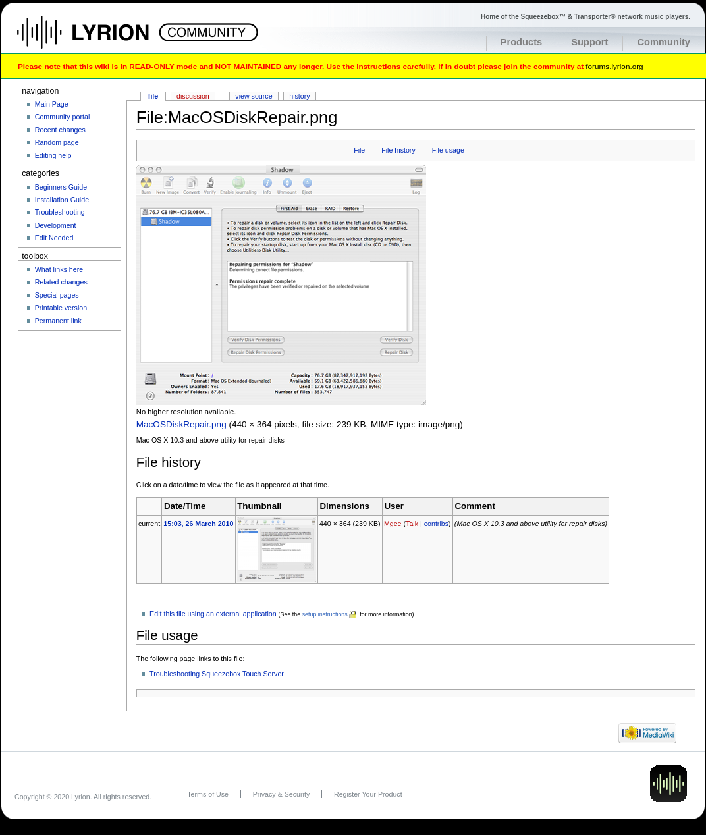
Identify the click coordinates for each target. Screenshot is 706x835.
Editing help (53, 155)
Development (55, 225)
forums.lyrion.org (614, 66)
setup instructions (325, 614)
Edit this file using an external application (213, 614)
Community (663, 42)
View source (253, 96)
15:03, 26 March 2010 (198, 523)
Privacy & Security (281, 794)
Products (522, 42)
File (359, 150)
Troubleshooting (60, 212)
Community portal (62, 117)
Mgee (393, 523)
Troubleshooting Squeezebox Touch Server (216, 674)
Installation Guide (62, 199)
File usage (448, 150)
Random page (57, 142)
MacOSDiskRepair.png (181, 424)
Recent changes (60, 130)
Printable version (61, 307)
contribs (436, 523)
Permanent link (58, 321)
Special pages (57, 295)
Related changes (61, 282)
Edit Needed (54, 238)
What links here (59, 269)
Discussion (192, 96)
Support (589, 42)
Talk (412, 523)
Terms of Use (208, 794)
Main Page (51, 104)
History (299, 96)
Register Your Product (368, 794)
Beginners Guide (61, 187)
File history (398, 150)
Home (97, 39)
